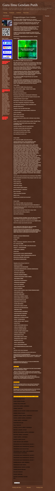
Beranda (29, 487)
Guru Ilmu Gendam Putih (20, 5)
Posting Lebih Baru (16, 487)
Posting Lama (39, 487)
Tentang (5, 12)
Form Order (26, 12)
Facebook (18, 12)
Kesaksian (11, 12)
